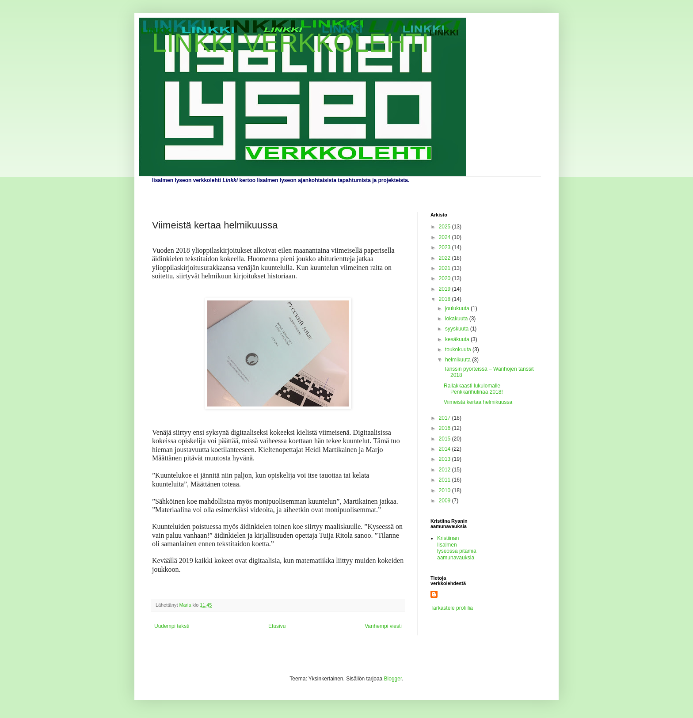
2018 (445, 299)
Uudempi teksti (171, 626)
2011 (445, 480)
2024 (445, 237)
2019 (445, 289)
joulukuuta (458, 308)
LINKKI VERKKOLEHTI (290, 42)
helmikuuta (458, 360)
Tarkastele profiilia (451, 608)
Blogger (393, 679)
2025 (445, 227)
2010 (445, 490)
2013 (445, 459)
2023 (445, 247)
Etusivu (277, 626)
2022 (445, 258)
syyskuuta (457, 329)
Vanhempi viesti (383, 626)
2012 (445, 470)
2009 (445, 501)
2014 (445, 449)
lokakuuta (457, 318)
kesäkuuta (458, 339)
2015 (445, 439)
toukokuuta (458, 349)
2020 (445, 278)
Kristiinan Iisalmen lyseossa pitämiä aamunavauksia (456, 547)
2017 (445, 418)
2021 (445, 268)
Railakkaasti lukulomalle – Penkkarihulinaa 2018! (474, 389)
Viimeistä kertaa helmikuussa (478, 402)
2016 (445, 428)
